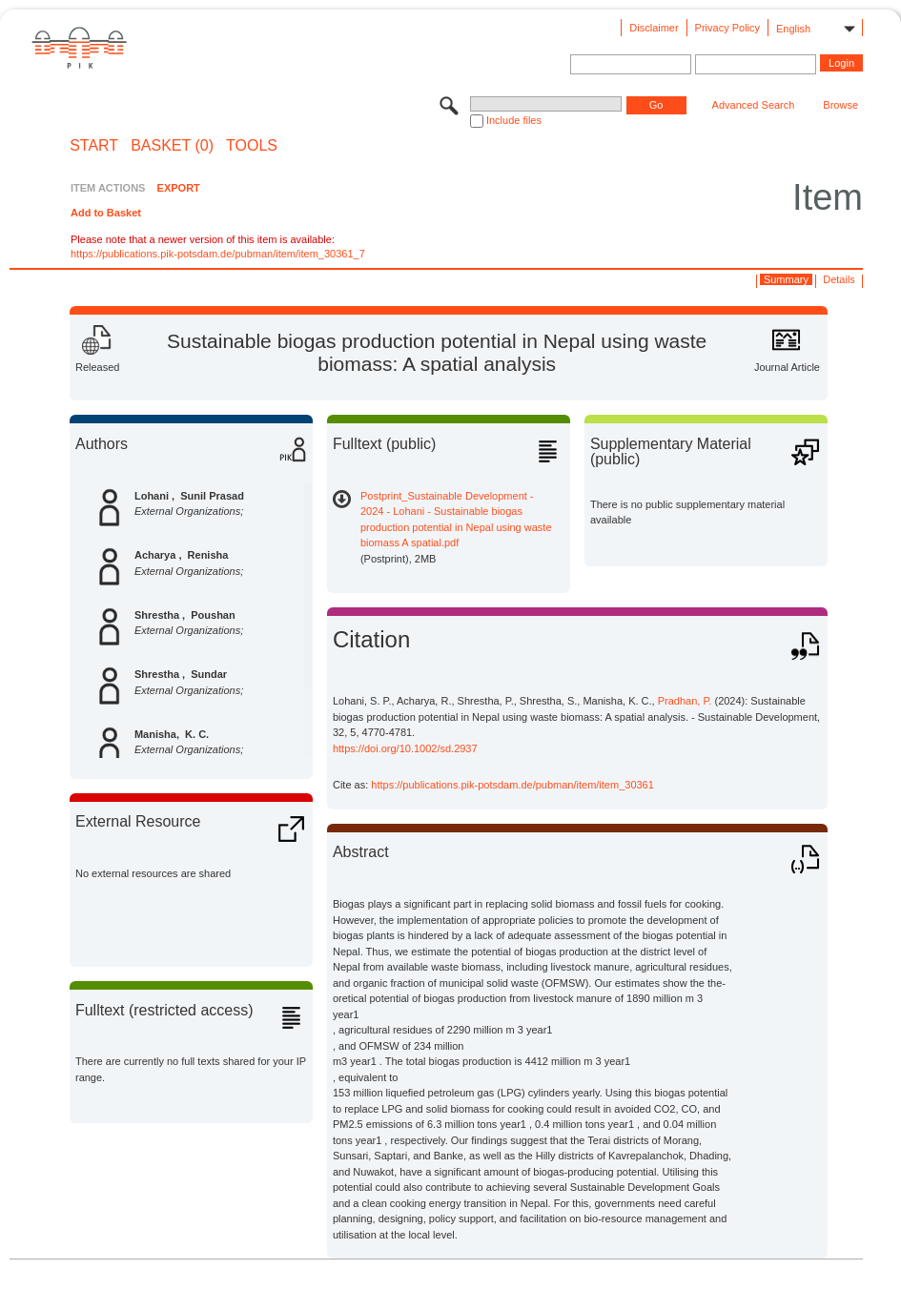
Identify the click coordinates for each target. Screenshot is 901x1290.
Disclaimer (653, 27)
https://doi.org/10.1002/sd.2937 (405, 748)
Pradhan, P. (685, 700)
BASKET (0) (172, 146)
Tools (251, 146)
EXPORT (178, 188)
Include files (514, 120)
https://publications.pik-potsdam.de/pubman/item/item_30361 (512, 784)
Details (839, 279)
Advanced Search (753, 105)
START (94, 146)
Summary (786, 279)
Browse (840, 105)
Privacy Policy (727, 27)
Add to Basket (106, 212)
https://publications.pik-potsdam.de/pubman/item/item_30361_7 (218, 253)
